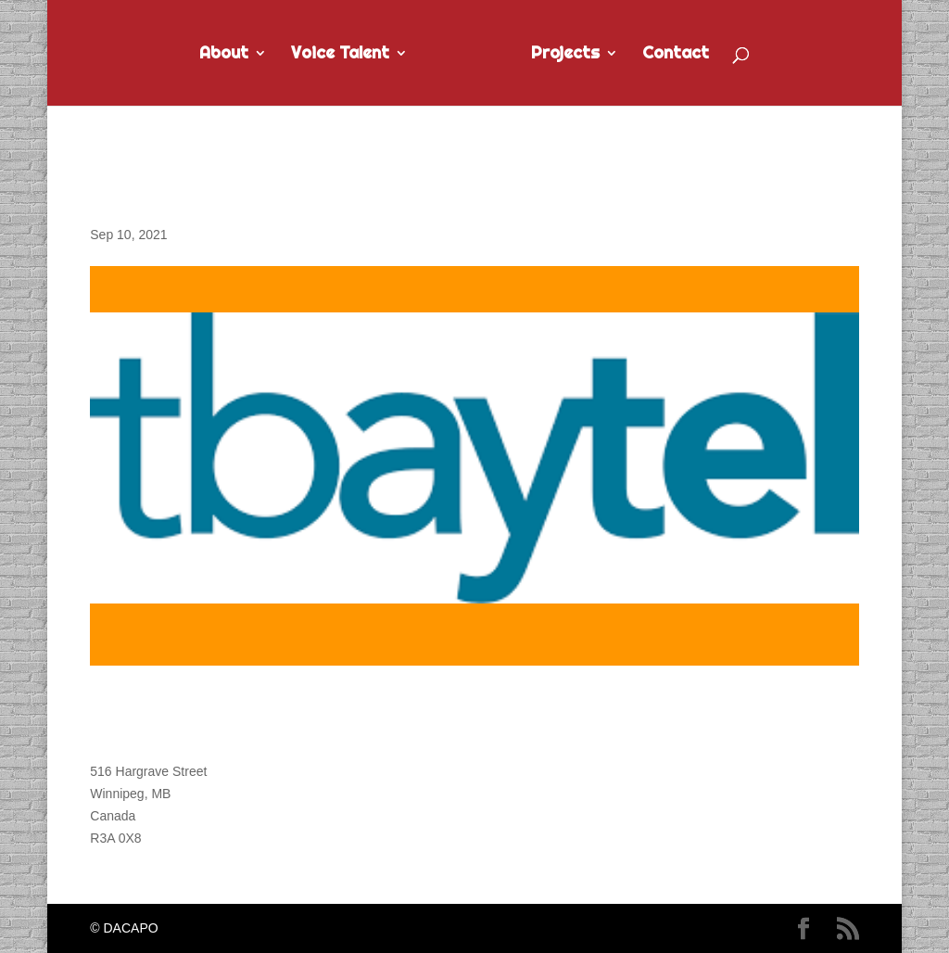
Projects (565, 54)
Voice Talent (340, 54)
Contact (675, 54)
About (223, 54)
